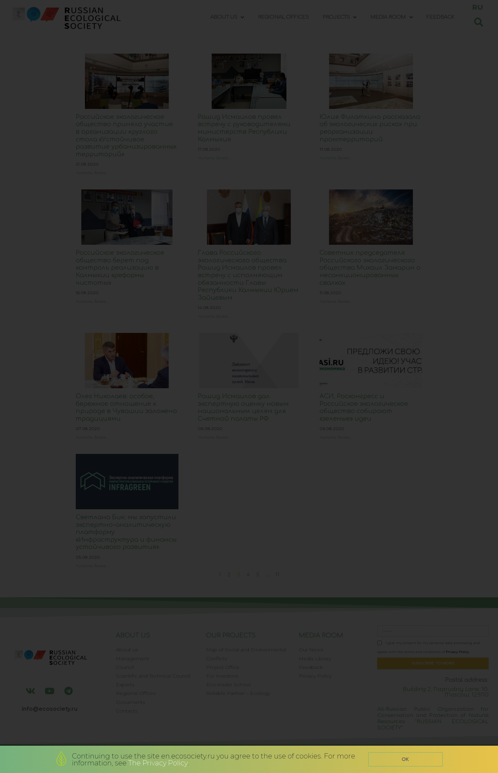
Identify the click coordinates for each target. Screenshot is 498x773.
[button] (405, 759)
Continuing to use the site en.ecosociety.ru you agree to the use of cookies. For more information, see (213, 759)
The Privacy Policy (157, 763)
